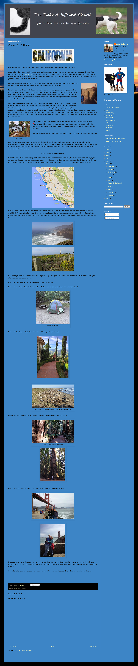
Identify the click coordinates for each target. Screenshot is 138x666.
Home (53, 647)
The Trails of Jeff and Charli (115, 138)
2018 (108, 155)
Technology (109, 127)
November (111, 166)
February (111, 192)
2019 (108, 152)
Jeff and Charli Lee (122, 44)
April (109, 186)
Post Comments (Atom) (24, 650)
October (110, 169)
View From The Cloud (113, 141)
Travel (24, 588)
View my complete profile (112, 60)
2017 (108, 158)
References (109, 125)
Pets (107, 122)
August (110, 175)
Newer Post (12, 647)
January (110, 195)
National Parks (110, 120)
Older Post (93, 647)
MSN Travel (109, 118)
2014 (108, 198)
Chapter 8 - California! (114, 183)
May (109, 180)
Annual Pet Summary (112, 108)
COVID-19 (109, 110)
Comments (109, 218)
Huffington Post (110, 115)
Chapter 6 (28, 74)
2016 (108, 161)
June (109, 178)
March (110, 189)
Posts (107, 214)
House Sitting (17, 588)
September (111, 172)
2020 (108, 150)
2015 (108, 164)
